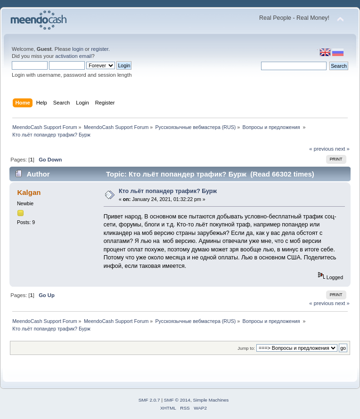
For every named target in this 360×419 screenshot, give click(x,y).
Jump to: (246, 348)
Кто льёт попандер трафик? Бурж (168, 191)
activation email (73, 56)
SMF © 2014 (177, 400)
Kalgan (29, 192)
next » (342, 149)
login (77, 49)
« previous (321, 149)
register (99, 49)
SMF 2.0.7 (149, 400)
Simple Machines (211, 400)
